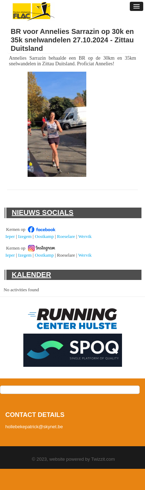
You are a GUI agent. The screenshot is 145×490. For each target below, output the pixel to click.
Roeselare (66, 236)
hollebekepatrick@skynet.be (34, 426)
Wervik (85, 236)
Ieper (10, 236)
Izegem (24, 236)
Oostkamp (44, 236)
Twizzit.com (103, 459)
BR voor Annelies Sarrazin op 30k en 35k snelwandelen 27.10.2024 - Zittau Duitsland (72, 40)
